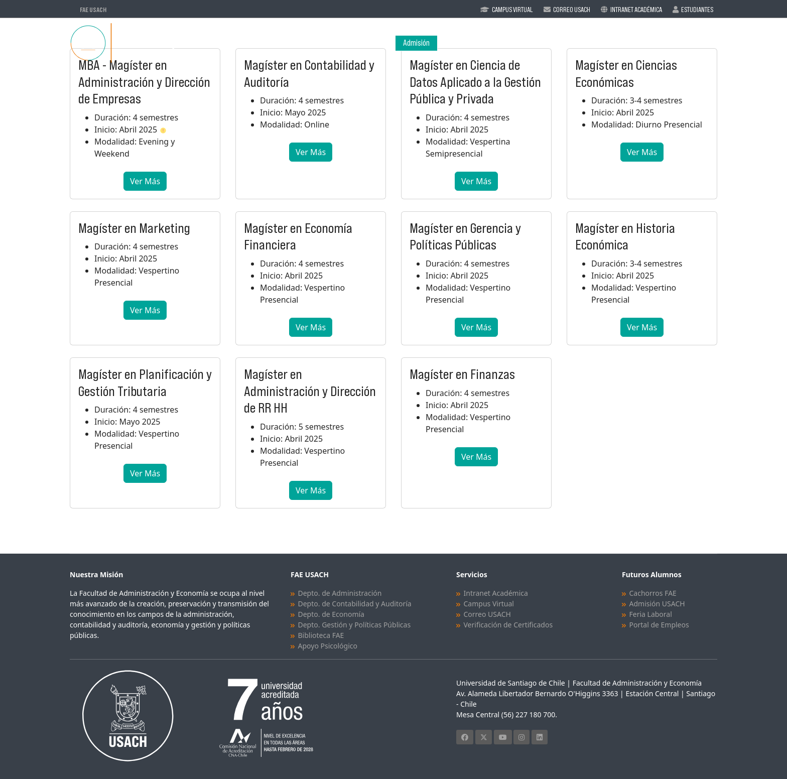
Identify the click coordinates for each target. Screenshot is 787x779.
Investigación (631, 43)
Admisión (416, 43)
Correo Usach (571, 10)
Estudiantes (697, 10)
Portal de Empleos (659, 624)
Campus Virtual (512, 10)
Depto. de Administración (340, 593)
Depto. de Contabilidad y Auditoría (355, 603)
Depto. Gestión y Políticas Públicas (354, 624)
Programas (510, 43)
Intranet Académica (636, 10)
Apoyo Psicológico (327, 646)
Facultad (457, 43)
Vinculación (691, 43)
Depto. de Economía (331, 614)
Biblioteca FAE (321, 635)
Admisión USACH (657, 603)
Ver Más (145, 181)
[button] (163, 129)
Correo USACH (487, 614)
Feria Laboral (650, 614)
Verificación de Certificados (508, 624)
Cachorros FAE (653, 593)
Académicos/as (574, 43)
